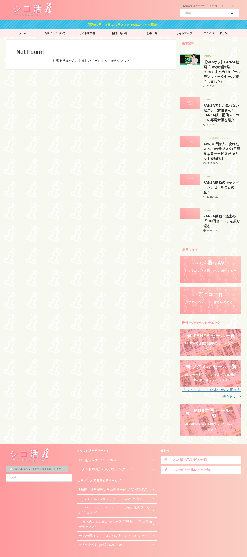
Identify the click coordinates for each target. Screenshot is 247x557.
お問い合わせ (119, 32)
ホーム (22, 32)
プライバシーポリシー (216, 32)
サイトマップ (184, 32)
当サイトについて (54, 32)
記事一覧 (152, 32)
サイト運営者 (87, 32)
